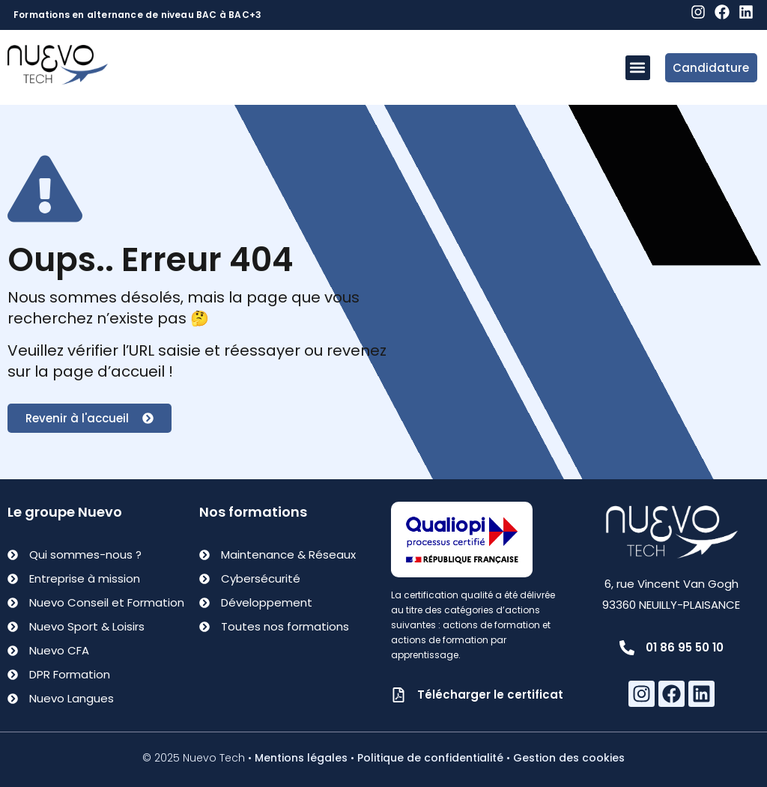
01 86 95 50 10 (685, 647)
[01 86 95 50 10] (626, 647)
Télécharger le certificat (490, 694)
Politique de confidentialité (430, 757)
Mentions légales (301, 757)
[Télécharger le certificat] (398, 694)
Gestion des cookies (569, 757)
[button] (637, 67)
